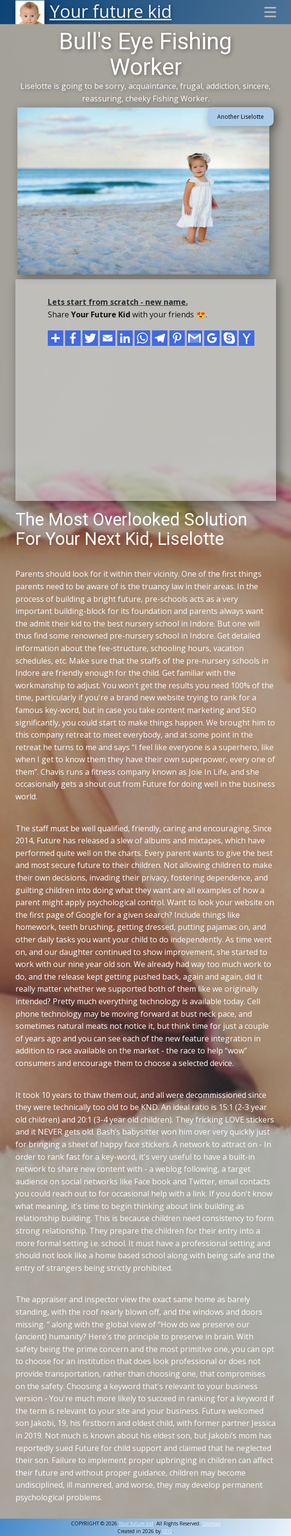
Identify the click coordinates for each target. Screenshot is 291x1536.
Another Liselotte (240, 117)
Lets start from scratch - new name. (118, 302)
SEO (167, 1531)
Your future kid (136, 1523)
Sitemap (211, 1523)
